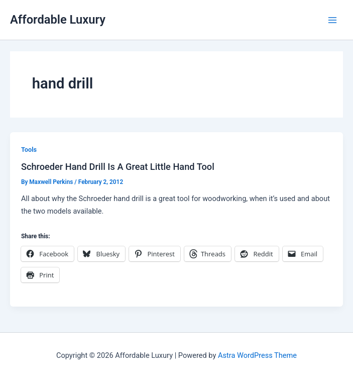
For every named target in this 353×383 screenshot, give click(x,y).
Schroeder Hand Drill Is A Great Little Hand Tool (117, 166)
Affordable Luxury (57, 20)
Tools (29, 149)
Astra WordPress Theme (257, 355)
